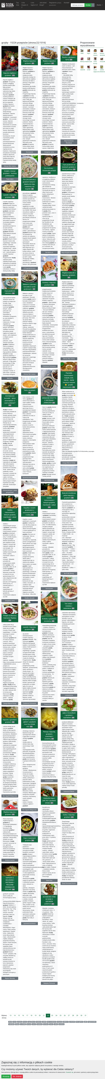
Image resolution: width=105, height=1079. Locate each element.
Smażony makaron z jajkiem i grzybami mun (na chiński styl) (29, 760)
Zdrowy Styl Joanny (10, 166)
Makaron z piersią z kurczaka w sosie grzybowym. (29, 297)
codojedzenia (10, 734)
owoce (34, 1024)
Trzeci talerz (10, 177)
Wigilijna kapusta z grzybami (29, 62)
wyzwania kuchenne (29, 964)
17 (27, 1015)
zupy (29, 1022)
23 (52, 1015)
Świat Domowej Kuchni (69, 936)
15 (19, 1015)
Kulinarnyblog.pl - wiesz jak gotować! (29, 508)
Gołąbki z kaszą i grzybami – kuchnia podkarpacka (10, 171)
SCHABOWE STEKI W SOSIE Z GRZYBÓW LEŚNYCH (9, 949)
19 (35, 1015)
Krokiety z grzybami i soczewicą (49, 654)
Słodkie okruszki (69, 618)
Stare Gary (10, 922)
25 (60, 1015)
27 (69, 1015)
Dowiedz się (69, 1072)
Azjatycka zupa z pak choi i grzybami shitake (9, 842)
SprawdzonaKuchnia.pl (10, 494)
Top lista (17, 4)
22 (48, 1015)
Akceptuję (6, 1076)
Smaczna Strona (49, 738)
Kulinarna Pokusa (69, 833)
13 (10, 1015)
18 (31, 1015)
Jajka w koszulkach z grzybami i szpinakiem (69, 757)
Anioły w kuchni (49, 914)
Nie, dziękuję (17, 1076)
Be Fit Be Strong (10, 606)
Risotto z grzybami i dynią (69, 58)
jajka (85, 1022)
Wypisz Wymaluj (49, 1033)
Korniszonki (29, 152)
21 (44, 1015)
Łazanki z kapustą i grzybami (9, 197)
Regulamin (55, 4)
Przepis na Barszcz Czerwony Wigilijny (29, 650)
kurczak (29, 1024)
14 (15, 1015)
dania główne (79, 1022)
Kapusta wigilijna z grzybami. (9, 74)
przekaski (72, 1022)
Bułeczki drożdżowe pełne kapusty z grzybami (10, 528)
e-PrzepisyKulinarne (29, 275)
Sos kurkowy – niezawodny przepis (49, 177)
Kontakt (66, 3)
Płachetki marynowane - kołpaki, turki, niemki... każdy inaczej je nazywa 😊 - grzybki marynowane (69, 404)
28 (73, 1015)
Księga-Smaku (10, 275)
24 (56, 1015)
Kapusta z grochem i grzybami (49, 758)
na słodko (22, 1024)
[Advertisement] (52, 25)
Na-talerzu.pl (49, 259)
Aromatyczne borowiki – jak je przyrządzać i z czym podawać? (29, 417)
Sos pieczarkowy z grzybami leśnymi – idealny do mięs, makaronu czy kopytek (29, 190)
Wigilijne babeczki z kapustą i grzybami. (69, 296)
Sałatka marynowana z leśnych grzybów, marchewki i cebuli (49, 533)
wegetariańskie (92, 1022)
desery (25, 1022)
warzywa (59, 1022)
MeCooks (10, 387)
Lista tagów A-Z (34, 4)
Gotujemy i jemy (49, 152)
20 (40, 1015)
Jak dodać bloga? (43, 4)
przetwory (61, 1024)
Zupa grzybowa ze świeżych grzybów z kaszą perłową (69, 176)
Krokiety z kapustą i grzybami (49, 299)
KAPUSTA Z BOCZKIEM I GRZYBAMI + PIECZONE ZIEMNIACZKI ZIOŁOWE (49, 939)
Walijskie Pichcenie (10, 1032)
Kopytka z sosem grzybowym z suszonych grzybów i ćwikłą (69, 531)
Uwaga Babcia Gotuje (68, 487)
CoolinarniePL (10, 818)
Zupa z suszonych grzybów (29, 880)
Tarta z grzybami (10, 408)
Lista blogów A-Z (24, 5)
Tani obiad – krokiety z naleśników (9, 645)
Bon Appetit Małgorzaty (29, 847)
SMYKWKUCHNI (49, 499)
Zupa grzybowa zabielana (10, 301)
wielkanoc (65, 1022)
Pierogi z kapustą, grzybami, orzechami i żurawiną (10, 772)
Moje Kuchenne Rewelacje (69, 142)
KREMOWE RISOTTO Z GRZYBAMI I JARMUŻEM (49, 419)
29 (77, 1015)
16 (23, 1015)
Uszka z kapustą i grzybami (69, 869)
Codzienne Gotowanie (49, 381)
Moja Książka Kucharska (68, 261)
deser (33, 1022)
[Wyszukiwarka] (78, 5)
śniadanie (38, 1022)
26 (65, 1015)
